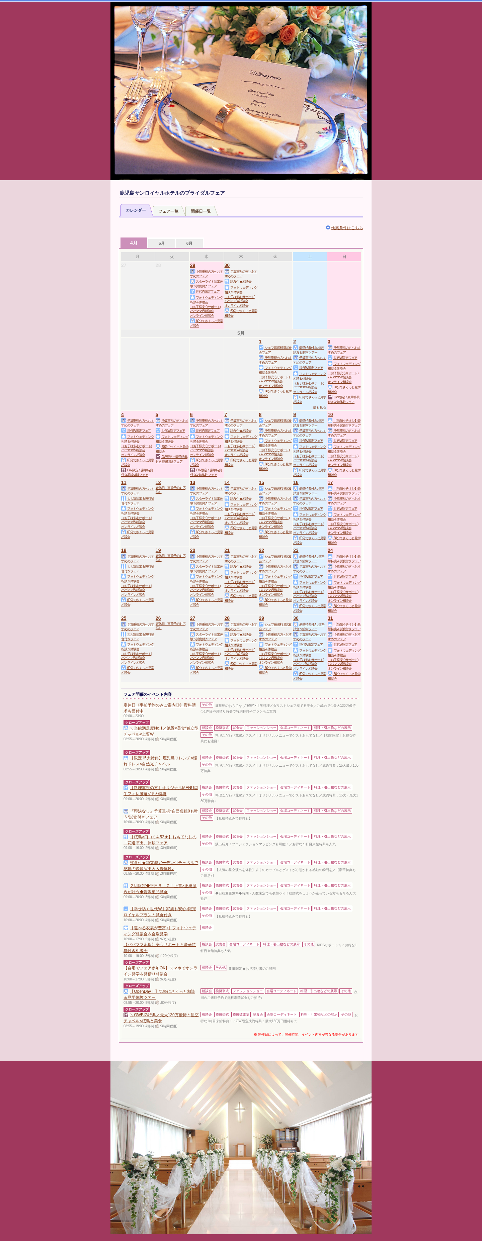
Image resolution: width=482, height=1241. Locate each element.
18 (124, 550)
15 (261, 482)
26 (158, 618)
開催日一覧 (201, 211)
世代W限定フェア (205, 291)
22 (261, 550)
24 (330, 550)
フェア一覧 (168, 211)
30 (227, 265)
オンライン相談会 (202, 315)
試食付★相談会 (238, 281)
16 (296, 482)
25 (124, 618)
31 (330, 618)
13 (192, 482)
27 (192, 618)
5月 (162, 243)
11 (124, 482)
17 (330, 482)
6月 (189, 243)
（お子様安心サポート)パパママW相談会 (205, 309)
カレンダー (136, 210)
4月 (134, 243)
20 (192, 550)
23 (296, 550)
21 (227, 550)
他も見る (319, 407)
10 (330, 414)
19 (158, 550)
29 (192, 265)
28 (227, 618)
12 (158, 482)
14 (227, 482)
